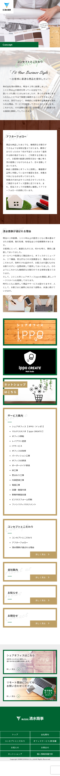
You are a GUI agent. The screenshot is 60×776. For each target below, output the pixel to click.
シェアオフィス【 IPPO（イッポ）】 (28, 426)
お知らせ (15, 747)
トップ (15, 734)
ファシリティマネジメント (24, 504)
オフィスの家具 (19, 460)
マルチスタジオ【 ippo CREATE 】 (28, 431)
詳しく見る (43, 554)
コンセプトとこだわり (22, 537)
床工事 (15, 470)
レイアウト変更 (19, 441)
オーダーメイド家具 (21, 465)
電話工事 (16, 484)
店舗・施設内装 (19, 489)
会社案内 (45, 734)
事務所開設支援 (19, 494)
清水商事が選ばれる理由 (23, 547)
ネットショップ (15, 754)
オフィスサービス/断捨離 (44, 741)
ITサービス (17, 446)
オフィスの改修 (19, 450)
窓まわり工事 (18, 475)
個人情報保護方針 (45, 754)
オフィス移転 (18, 436)
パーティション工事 (21, 455)
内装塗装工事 (18, 480)
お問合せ (45, 747)
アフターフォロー (20, 542)
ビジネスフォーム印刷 (22, 499)
